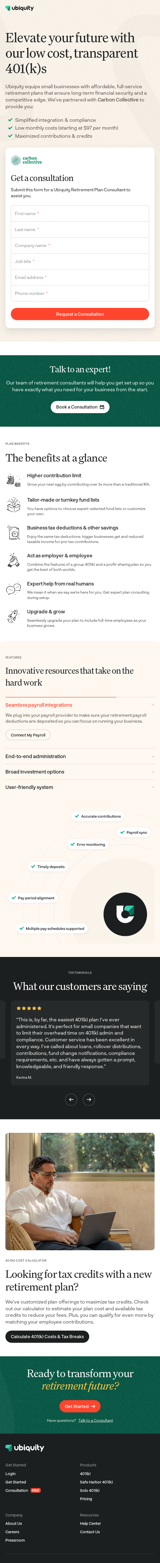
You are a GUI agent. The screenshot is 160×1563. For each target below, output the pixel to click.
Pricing (86, 1498)
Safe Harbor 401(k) (96, 1482)
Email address (31, 277)
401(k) (85, 1473)
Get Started (15, 1482)
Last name (27, 229)
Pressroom (15, 1540)
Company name (32, 245)
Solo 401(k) (90, 1490)
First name (27, 213)
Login (10, 1473)
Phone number (31, 293)
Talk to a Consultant (95, 1420)
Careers (12, 1531)
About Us (13, 1523)
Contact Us (90, 1531)
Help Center (90, 1523)
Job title (24, 261)
